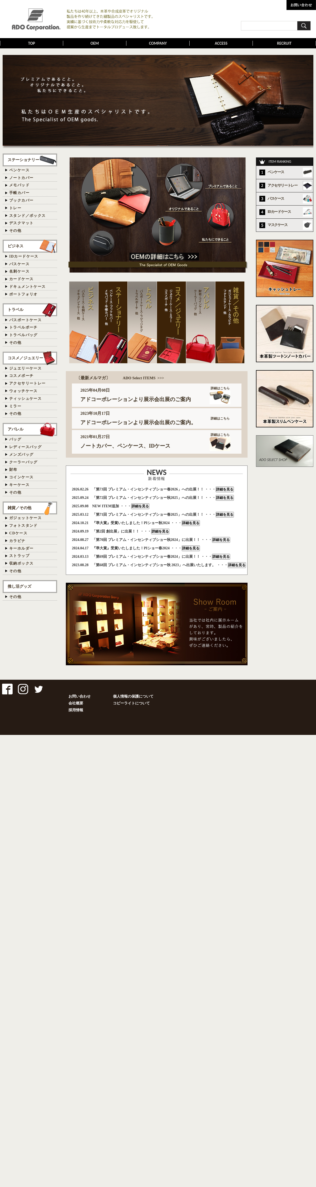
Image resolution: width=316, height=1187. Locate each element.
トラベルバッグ (23, 335)
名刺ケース (19, 271)
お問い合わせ (79, 696)
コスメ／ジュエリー (25, 358)
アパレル (15, 429)
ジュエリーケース (25, 368)
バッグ (15, 439)
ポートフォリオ (23, 294)
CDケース (18, 533)
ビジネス (15, 246)
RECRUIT (284, 43)
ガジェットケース (25, 518)
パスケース (19, 264)
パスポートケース (25, 320)
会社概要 (75, 703)
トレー (15, 208)
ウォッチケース (23, 391)
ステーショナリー (23, 159)
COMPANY (158, 43)
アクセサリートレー (27, 383)
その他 (15, 231)
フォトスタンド (23, 526)
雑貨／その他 (19, 507)
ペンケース (19, 170)
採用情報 (75, 710)
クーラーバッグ (23, 462)
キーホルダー (21, 548)
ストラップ (19, 556)
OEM (94, 43)
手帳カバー (19, 193)
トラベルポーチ (23, 327)
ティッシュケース (25, 399)
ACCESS (221, 43)
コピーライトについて (131, 703)
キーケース (19, 485)
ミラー (15, 406)
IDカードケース (23, 256)
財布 (13, 470)
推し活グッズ (19, 586)
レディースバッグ (25, 447)
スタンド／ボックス (27, 216)
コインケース (21, 477)
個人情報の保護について (133, 696)
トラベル (15, 309)
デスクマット (21, 223)
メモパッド (19, 185)
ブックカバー (21, 200)
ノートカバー (21, 178)
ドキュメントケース (27, 287)
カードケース (21, 279)
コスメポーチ (21, 376)
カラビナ (17, 541)
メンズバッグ (21, 455)
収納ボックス (21, 563)
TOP (31, 43)
